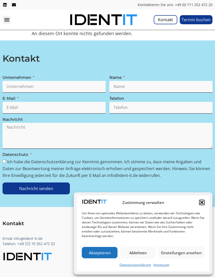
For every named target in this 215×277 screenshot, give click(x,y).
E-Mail (9, 99)
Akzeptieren (100, 252)
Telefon (116, 99)
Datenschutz (16, 155)
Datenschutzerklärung (135, 265)
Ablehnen (138, 252)
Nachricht (13, 120)
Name (116, 78)
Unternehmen (17, 78)
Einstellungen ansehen (181, 252)
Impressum (161, 265)
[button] (201, 202)
